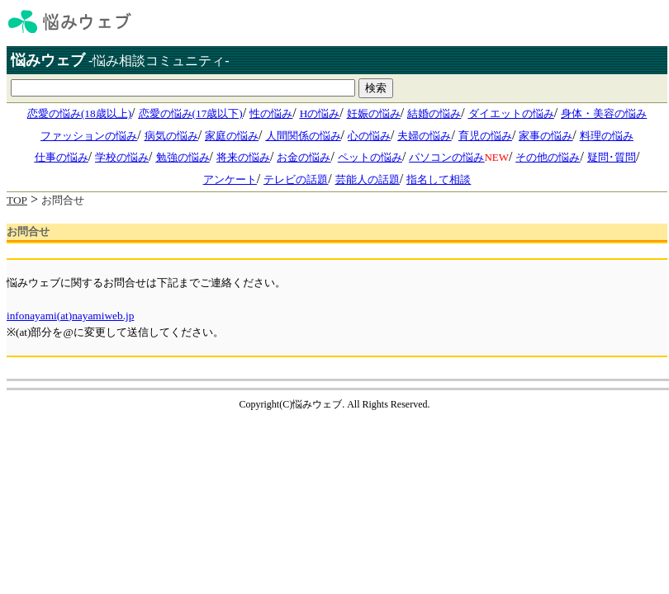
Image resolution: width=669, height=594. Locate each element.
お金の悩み (303, 157)
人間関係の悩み (303, 136)
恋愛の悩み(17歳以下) (191, 113)
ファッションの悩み (88, 136)
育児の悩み (485, 136)
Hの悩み (320, 113)
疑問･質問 (611, 157)
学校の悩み (122, 157)
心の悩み (369, 136)
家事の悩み (545, 136)
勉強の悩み (183, 157)
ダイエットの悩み (511, 113)
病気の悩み (171, 136)
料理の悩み (606, 136)
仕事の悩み (61, 157)
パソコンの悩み (446, 157)
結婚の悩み (434, 113)
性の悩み (270, 113)
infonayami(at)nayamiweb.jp (70, 315)
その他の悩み (547, 157)
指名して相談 (438, 179)
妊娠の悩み (374, 113)
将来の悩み (243, 157)
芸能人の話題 (367, 179)
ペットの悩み (370, 157)
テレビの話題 (295, 179)
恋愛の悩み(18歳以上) (79, 113)
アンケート (230, 179)
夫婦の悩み (424, 136)
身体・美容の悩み (604, 113)
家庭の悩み (232, 136)
